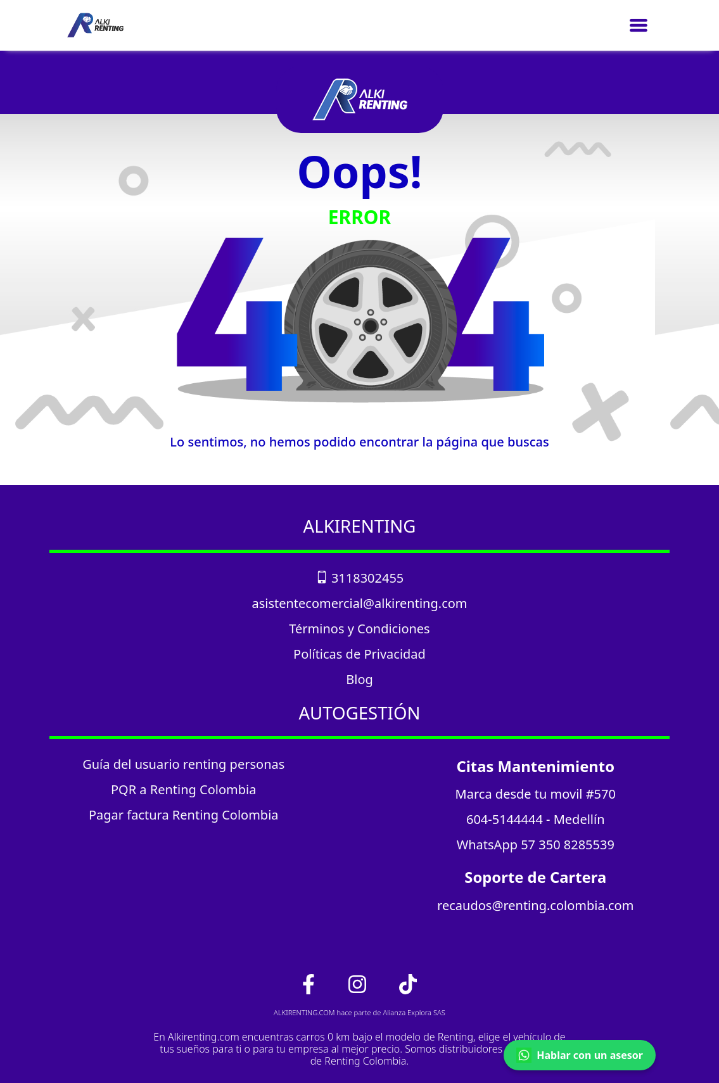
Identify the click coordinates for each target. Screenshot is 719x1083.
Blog (359, 679)
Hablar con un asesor (579, 1055)
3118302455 (359, 577)
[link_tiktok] (408, 983)
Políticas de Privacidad (359, 653)
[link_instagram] (358, 983)
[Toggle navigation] (638, 26)
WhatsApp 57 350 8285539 (535, 844)
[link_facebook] (310, 983)
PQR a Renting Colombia (183, 789)
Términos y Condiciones (359, 628)
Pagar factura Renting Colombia (184, 814)
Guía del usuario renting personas (183, 764)
